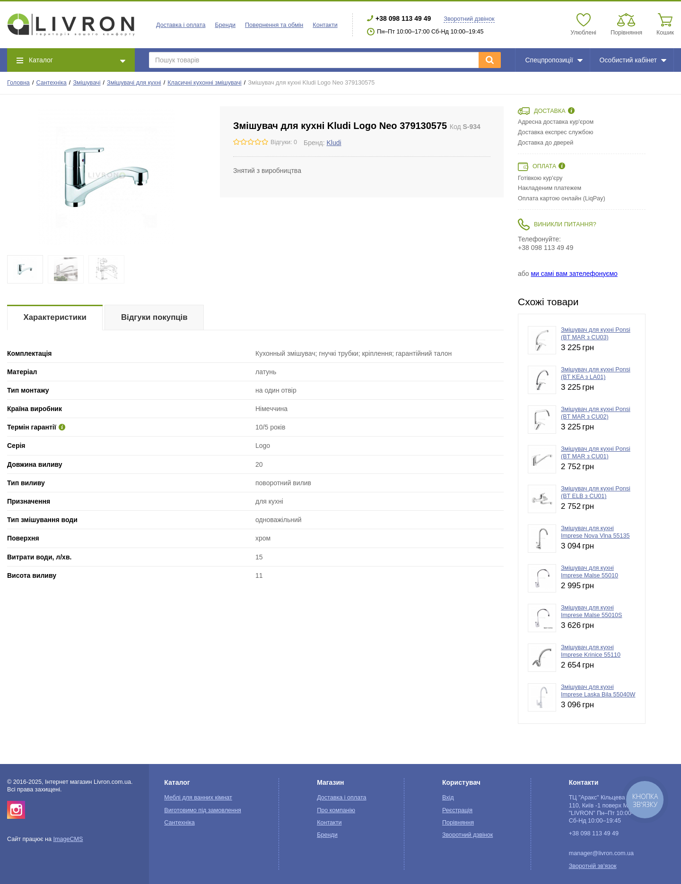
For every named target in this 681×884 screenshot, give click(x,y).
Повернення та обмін (274, 25)
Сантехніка (51, 82)
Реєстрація (457, 810)
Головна (18, 82)
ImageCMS (68, 839)
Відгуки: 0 (284, 142)
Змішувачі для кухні (134, 82)
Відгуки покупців (154, 317)
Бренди (225, 25)
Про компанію (336, 810)
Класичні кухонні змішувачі (204, 82)
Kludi (333, 142)
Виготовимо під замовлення (202, 810)
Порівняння (458, 822)
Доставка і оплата (180, 25)
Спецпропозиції (553, 60)
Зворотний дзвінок (469, 19)
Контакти (325, 25)
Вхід (448, 797)
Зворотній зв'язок (593, 866)
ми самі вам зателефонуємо (574, 273)
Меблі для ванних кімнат (198, 797)
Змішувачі (86, 82)
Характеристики (55, 317)
